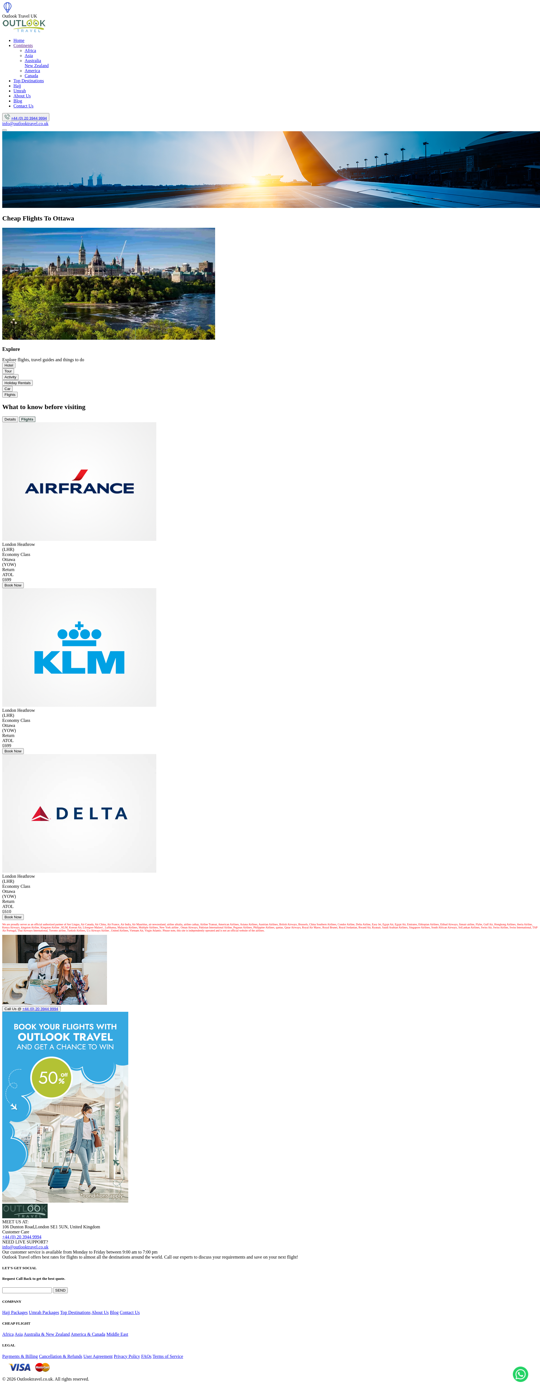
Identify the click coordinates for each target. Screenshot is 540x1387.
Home (18, 40)
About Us (22, 95)
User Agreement (98, 1356)
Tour (8, 371)
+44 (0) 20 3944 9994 (29, 118)
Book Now (13, 585)
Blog (17, 100)
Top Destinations (28, 80)
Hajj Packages (15, 1312)
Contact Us (23, 106)
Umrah (19, 90)
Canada (31, 75)
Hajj (17, 85)
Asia (29, 55)
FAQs (146, 1356)
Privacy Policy (127, 1356)
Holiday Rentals (17, 383)
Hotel (8, 365)
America (32, 70)
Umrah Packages (44, 1312)
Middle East (117, 1334)
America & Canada (88, 1334)
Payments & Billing (20, 1356)
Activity (10, 377)
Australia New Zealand (37, 63)
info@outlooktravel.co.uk (25, 123)
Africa (30, 50)
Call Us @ (31, 1009)
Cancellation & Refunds (60, 1356)
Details (10, 419)
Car (7, 389)
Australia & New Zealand (47, 1334)
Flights (9, 395)
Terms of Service (168, 1356)
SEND (60, 1290)
